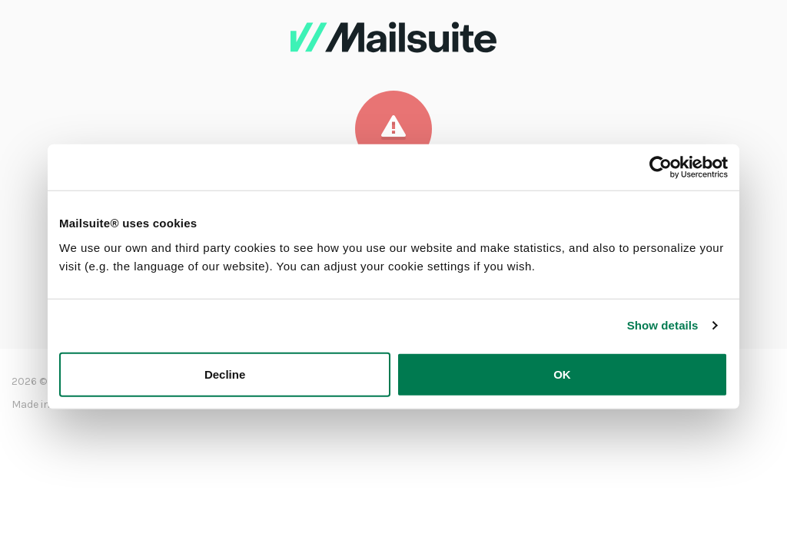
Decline (224, 373)
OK (562, 373)
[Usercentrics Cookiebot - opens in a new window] (660, 167)
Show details (663, 325)
